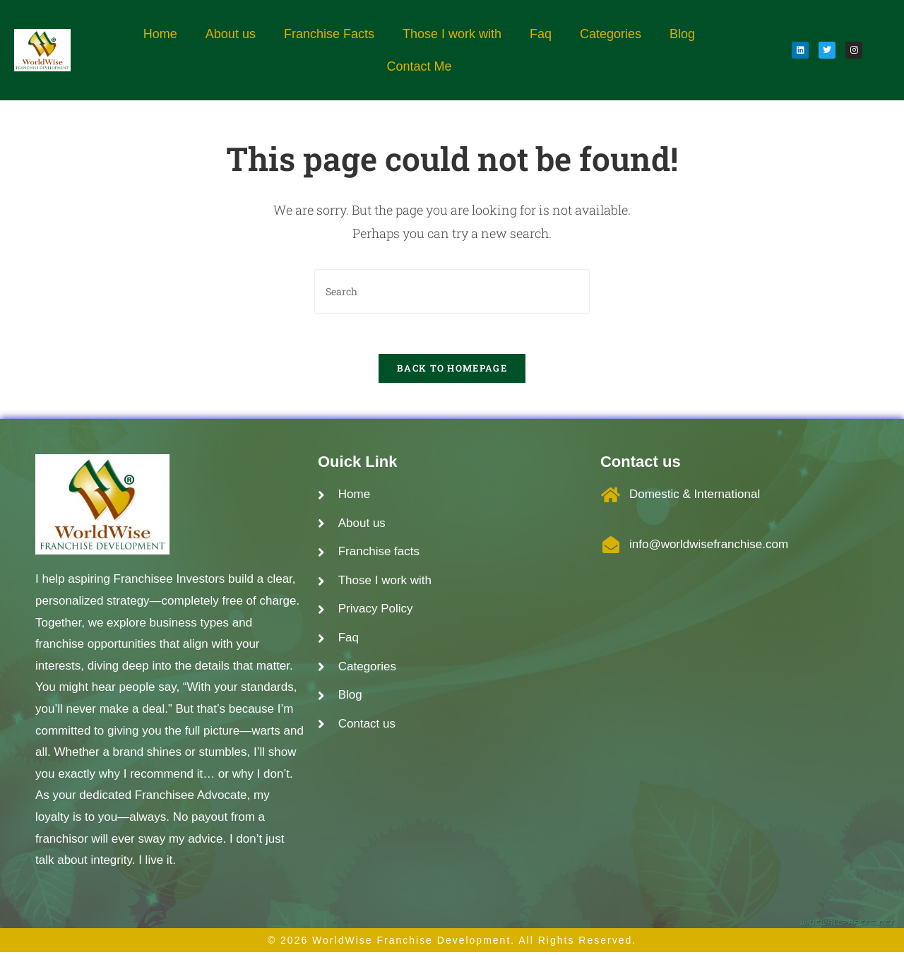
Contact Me (418, 66)
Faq (541, 34)
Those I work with (452, 34)
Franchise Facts (329, 34)
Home (160, 34)
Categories (610, 34)
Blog (682, 34)
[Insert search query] (452, 291)
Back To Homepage (452, 370)
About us (231, 34)
